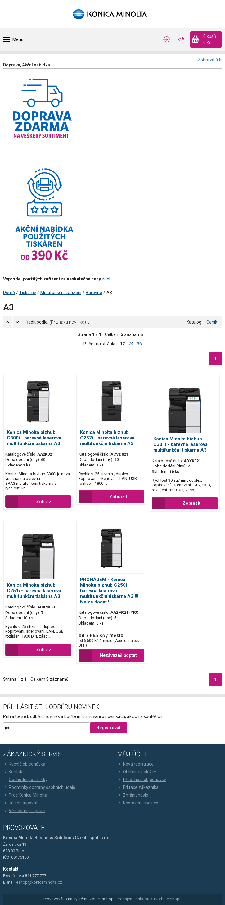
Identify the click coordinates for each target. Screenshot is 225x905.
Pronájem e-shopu (133, 899)
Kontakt (13, 771)
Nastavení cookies (137, 802)
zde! (105, 278)
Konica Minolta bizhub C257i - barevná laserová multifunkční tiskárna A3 (107, 438)
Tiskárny (27, 292)
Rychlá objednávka (24, 764)
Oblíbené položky (136, 771)
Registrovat (109, 727)
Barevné (94, 292)
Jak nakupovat (20, 802)
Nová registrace (135, 764)
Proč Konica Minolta (25, 795)
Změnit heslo (132, 795)
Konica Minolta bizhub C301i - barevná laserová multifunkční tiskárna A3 (180, 444)
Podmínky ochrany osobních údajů (39, 787)
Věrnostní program (24, 810)
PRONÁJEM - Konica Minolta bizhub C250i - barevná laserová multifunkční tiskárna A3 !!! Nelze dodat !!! (109, 591)
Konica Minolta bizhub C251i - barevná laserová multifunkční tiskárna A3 (34, 590)
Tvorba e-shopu (167, 899)
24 (130, 343)
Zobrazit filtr (210, 59)
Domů (9, 292)
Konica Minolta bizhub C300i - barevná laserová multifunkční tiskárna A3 (34, 438)
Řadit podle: (55, 322)
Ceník (211, 322)
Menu (18, 39)
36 (139, 343)
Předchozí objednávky (141, 779)
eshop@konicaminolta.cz (39, 882)
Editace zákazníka (138, 787)
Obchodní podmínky (25, 779)
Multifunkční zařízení (60, 292)
